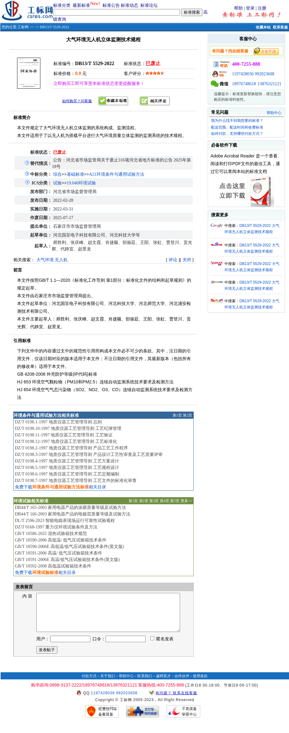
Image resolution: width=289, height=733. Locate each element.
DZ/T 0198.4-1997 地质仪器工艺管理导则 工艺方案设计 (67, 461)
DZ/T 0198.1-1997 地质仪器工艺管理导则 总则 (58, 422)
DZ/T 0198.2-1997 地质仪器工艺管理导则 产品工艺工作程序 (71, 448)
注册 (262, 8)
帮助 (238, 8)
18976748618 (244, 84)
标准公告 (111, 5)
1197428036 (242, 74)
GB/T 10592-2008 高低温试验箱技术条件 (53, 566)
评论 (173, 260)
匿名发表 (162, 646)
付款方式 (89, 683)
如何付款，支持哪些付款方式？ (237, 133)
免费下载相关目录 (60, 487)
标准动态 (129, 5)
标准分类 (61, 5)
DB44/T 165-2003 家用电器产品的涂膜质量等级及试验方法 (70, 507)
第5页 (174, 501)
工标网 (23, 27)
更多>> (186, 501)
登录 (250, 8)
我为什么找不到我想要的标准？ (237, 120)
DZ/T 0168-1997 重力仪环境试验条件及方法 (56, 527)
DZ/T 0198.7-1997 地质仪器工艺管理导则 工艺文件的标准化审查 (76, 480)
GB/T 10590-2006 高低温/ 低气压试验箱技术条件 (61, 540)
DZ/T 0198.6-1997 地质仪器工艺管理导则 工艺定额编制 (67, 474)
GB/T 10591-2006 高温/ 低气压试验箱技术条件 (58, 553)
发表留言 (24, 587)
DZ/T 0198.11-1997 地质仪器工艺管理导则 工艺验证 (64, 435)
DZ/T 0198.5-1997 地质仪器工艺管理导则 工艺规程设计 (67, 467)
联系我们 (144, 683)
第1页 (177, 415)
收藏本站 (263, 27)
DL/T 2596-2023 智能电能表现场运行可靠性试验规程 (65, 520)
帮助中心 (274, 113)
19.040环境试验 (81, 183)
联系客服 (280, 27)
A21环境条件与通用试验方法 (116, 174)
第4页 (164, 501)
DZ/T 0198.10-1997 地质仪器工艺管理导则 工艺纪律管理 (68, 428)
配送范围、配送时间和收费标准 (237, 127)
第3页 (154, 501)
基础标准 (75, 174)
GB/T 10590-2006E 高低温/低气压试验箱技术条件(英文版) (69, 546)
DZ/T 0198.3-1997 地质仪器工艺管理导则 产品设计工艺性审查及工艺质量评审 (89, 454)
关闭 (187, 260)
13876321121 (269, 84)
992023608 (264, 74)
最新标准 (81, 5)
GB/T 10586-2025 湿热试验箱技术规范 (51, 533)
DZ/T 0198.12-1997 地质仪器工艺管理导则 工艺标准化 (66, 441)
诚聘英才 (163, 683)
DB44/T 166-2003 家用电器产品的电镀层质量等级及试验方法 (72, 514)
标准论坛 (149, 5)
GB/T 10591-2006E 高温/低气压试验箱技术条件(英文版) (67, 559)
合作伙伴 (181, 683)
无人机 (61, 260)
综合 (57, 174)
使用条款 (200, 683)
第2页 (187, 415)
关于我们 (107, 683)
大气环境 (45, 260)
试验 (57, 183)
